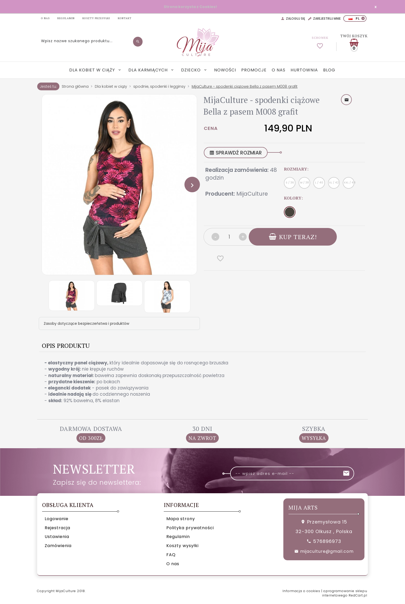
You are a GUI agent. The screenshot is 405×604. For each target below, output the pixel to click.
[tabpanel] (202, 381)
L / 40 (319, 183)
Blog (329, 70)
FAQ (171, 555)
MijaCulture (252, 193)
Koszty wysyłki (182, 546)
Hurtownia (304, 70)
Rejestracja (57, 528)
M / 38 (304, 183)
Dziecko (191, 70)
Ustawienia (57, 537)
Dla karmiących (148, 70)
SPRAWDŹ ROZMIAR (235, 152)
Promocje (254, 70)
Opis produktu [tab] (66, 345)
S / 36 (290, 183)
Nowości (225, 70)
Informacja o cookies (301, 591)
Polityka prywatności (190, 528)
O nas (278, 70)
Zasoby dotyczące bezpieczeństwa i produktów (86, 323)
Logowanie (56, 519)
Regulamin (178, 537)
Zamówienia (58, 546)
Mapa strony (180, 519)
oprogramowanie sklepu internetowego (344, 593)
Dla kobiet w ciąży (92, 70)
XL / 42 (334, 183)
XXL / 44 (349, 183)
